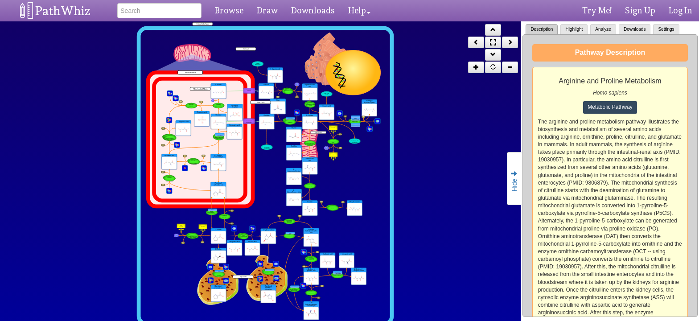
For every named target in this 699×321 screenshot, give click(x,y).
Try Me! (597, 10)
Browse (229, 10)
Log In (680, 10)
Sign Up (640, 10)
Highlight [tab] (574, 29)
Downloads (313, 10)
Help (359, 10)
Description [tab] (541, 29)
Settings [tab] (666, 29)
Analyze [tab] (603, 29)
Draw (267, 10)
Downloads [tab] (635, 29)
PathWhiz (62, 11)
